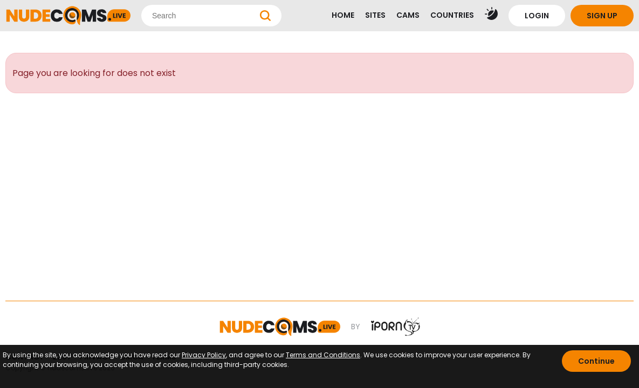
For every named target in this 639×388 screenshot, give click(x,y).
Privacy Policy (204, 354)
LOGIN (537, 15)
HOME (343, 15)
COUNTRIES (452, 15)
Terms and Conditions (323, 354)
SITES (375, 15)
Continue (596, 361)
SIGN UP (602, 15)
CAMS (408, 15)
